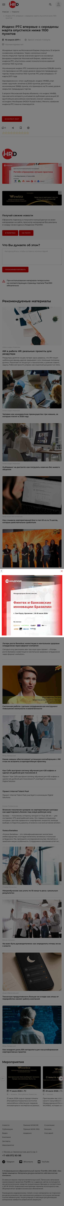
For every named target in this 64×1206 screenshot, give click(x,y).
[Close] (62, 571)
